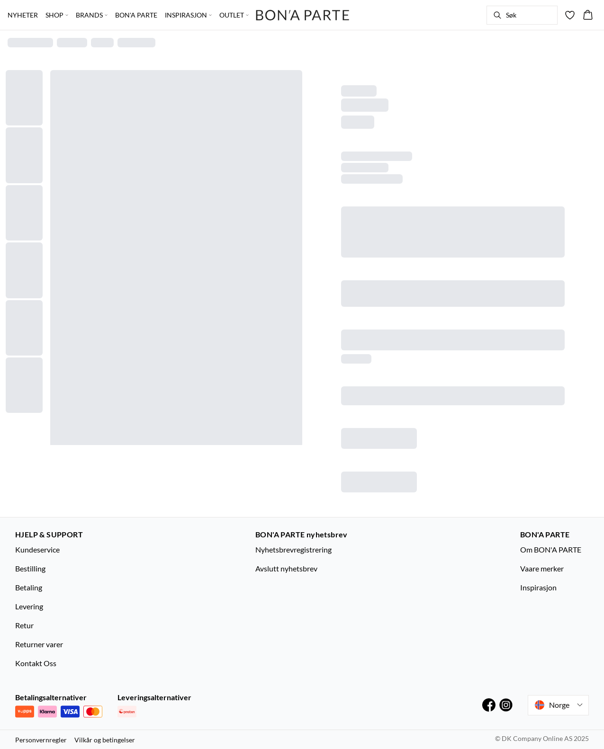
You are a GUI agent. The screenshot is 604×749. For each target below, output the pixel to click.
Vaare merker (542, 568)
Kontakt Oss (35, 663)
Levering (29, 606)
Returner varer (39, 644)
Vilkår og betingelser (104, 740)
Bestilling (30, 568)
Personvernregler (41, 740)
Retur (24, 625)
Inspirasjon (538, 587)
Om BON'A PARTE (550, 549)
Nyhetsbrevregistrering (293, 549)
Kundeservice (37, 549)
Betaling (28, 587)
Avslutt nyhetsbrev (286, 568)
